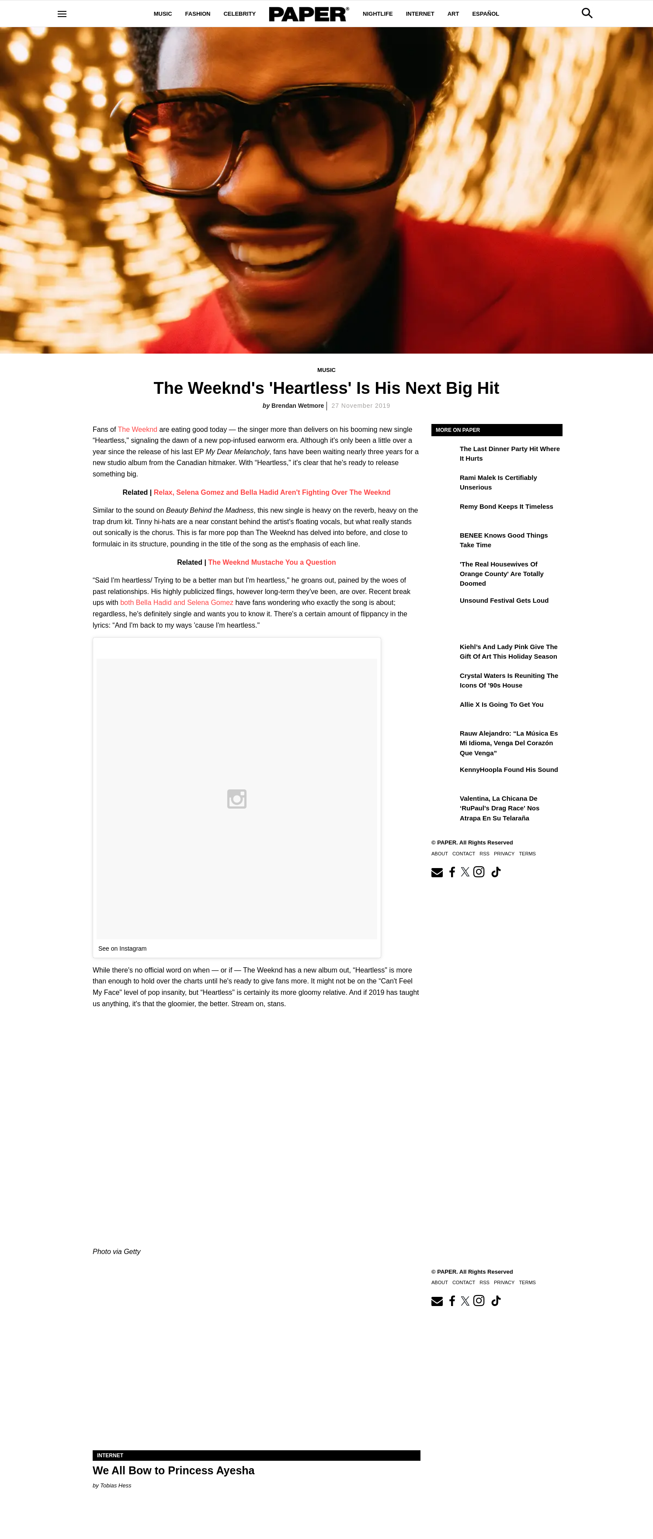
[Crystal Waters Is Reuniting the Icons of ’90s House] (444, 682)
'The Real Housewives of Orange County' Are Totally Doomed (502, 573)
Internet (420, 13)
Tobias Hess (115, 1485)
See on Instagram (122, 948)
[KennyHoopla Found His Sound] (444, 776)
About (439, 853)
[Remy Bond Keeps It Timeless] (444, 513)
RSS (484, 853)
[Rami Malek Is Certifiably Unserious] (444, 484)
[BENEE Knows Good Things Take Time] (444, 541)
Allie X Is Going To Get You (502, 704)
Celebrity (239, 13)
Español (485, 13)
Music (163, 13)
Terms (527, 853)
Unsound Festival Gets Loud (504, 600)
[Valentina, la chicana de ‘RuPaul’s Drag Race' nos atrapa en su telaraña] (444, 805)
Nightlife (378, 13)
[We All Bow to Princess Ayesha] (256, 1368)
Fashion (198, 13)
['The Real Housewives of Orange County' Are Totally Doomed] (444, 570)
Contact (463, 853)
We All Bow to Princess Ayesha (173, 1470)
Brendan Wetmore (297, 405)
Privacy (504, 853)
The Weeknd (137, 429)
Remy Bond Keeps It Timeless (506, 506)
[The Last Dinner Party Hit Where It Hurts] (444, 455)
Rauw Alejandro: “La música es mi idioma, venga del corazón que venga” (509, 743)
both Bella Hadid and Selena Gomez (176, 602)
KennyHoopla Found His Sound (509, 769)
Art (453, 13)
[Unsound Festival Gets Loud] (444, 607)
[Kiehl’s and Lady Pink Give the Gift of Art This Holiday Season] (444, 653)
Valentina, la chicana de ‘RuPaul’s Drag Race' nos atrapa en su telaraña (499, 808)
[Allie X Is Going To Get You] (444, 711)
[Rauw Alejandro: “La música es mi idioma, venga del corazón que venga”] (444, 739)
